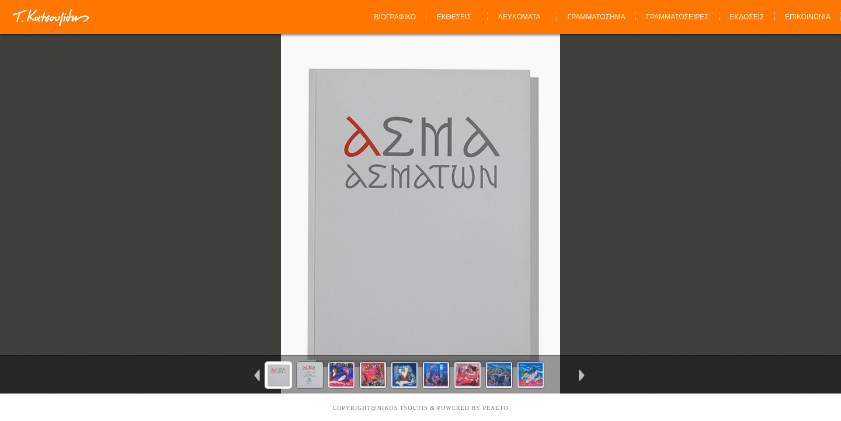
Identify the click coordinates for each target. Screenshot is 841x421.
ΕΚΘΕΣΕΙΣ (454, 17)
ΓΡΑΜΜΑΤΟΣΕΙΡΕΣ (677, 17)
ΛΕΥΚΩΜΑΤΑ (519, 17)
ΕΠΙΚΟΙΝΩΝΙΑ (807, 17)
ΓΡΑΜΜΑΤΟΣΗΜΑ (596, 17)
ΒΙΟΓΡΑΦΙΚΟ (395, 17)
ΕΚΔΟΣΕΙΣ (746, 17)
